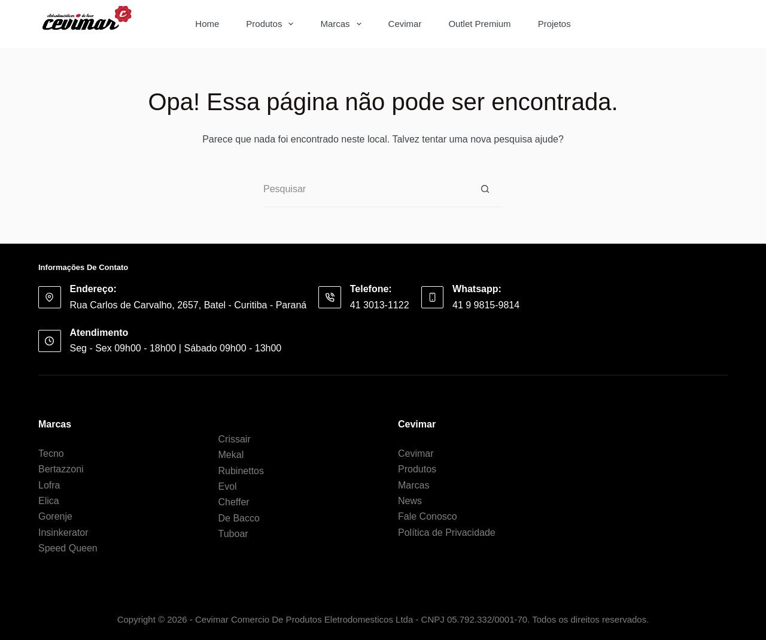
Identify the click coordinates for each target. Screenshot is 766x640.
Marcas (343, 24)
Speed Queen (68, 548)
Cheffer (234, 502)
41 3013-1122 (379, 305)
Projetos (554, 24)
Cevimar (405, 24)
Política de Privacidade (447, 532)
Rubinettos (241, 471)
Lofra (49, 485)
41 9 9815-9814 (485, 305)
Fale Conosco (427, 516)
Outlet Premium (479, 24)
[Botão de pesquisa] (710, 24)
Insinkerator (63, 532)
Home (207, 24)
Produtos (272, 24)
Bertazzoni (61, 469)
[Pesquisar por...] (644, 24)
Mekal (231, 455)
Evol (227, 486)
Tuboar (233, 534)
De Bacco (239, 518)
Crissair (234, 439)
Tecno (51, 453)
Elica (48, 501)
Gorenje (55, 516)
